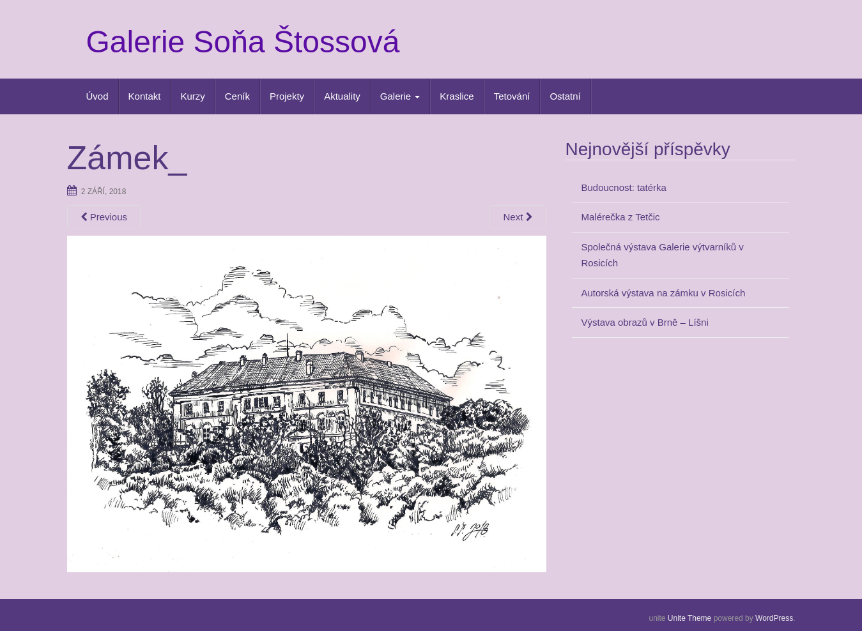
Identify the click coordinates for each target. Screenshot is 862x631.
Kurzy (192, 96)
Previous (104, 216)
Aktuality (342, 96)
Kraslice (456, 96)
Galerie (400, 96)
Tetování (512, 96)
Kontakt (144, 96)
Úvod (97, 96)
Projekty (287, 96)
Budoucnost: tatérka (623, 187)
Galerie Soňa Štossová (243, 42)
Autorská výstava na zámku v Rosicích (663, 292)
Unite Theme (689, 618)
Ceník (237, 96)
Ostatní (565, 96)
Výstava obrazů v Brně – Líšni (645, 322)
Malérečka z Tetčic (620, 216)
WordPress (774, 618)
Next (517, 216)
